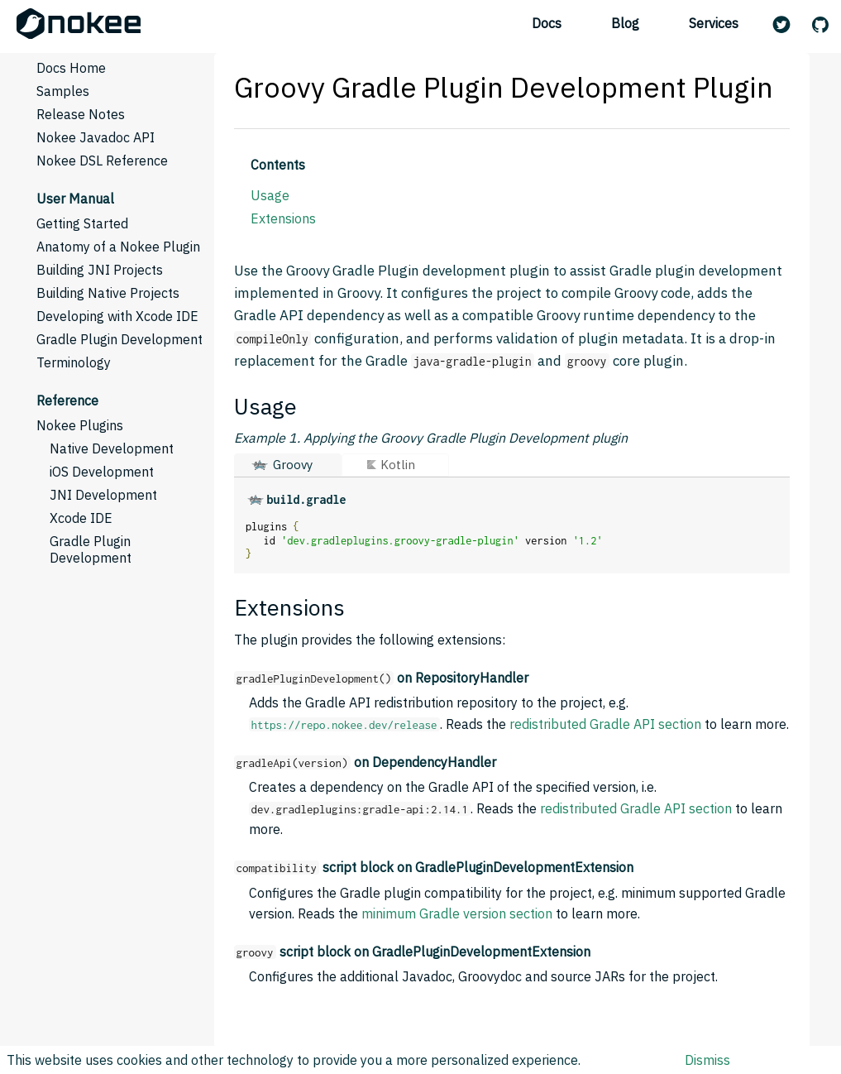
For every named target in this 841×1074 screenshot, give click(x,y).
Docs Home (71, 68)
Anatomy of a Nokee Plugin (118, 246)
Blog (625, 23)
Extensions (283, 218)
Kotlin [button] (397, 464)
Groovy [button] (293, 464)
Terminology (73, 362)
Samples (62, 91)
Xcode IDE (81, 518)
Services (713, 23)
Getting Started (82, 223)
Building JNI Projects (99, 269)
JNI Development (103, 495)
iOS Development (102, 471)
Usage (270, 195)
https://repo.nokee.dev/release (344, 724)
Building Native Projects (107, 293)
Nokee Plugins (79, 425)
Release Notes (80, 114)
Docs (546, 23)
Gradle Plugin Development (119, 339)
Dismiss (707, 1060)
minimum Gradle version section (456, 913)
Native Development (112, 448)
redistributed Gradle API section (605, 724)
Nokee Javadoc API (95, 137)
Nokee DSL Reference (102, 160)
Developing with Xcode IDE (117, 316)
